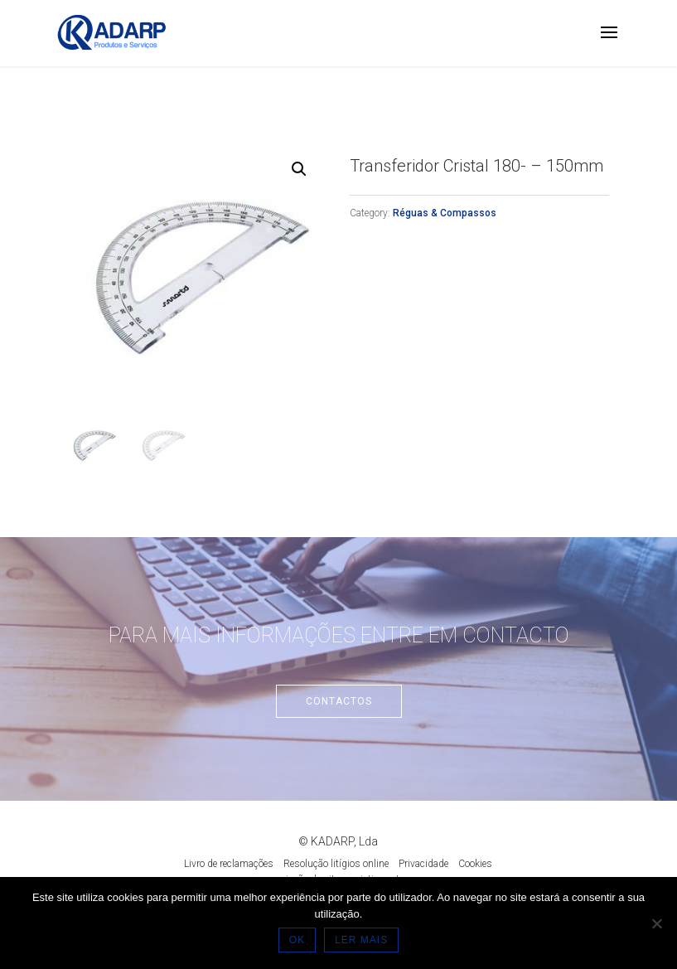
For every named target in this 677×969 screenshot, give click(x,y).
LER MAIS (361, 940)
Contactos (339, 701)
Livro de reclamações (228, 864)
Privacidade (423, 864)
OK (297, 940)
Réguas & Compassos (444, 213)
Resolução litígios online (336, 864)
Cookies (475, 864)
